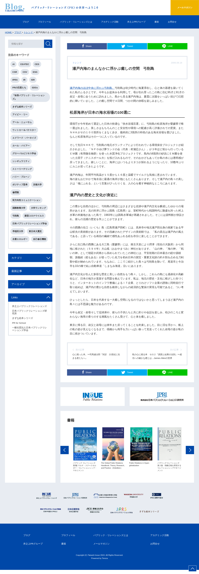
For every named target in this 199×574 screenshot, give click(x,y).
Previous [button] (64, 456)
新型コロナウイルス (34, 217)
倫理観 (16, 193)
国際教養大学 (19, 209)
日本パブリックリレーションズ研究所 (29, 313)
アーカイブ (18, 285)
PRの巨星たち (19, 88)
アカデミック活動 (110, 22)
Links (15, 298)
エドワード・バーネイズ (24, 138)
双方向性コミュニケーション (27, 201)
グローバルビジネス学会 (24, 154)
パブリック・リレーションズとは (74, 22)
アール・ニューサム (22, 123)
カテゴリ (17, 259)
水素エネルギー (20, 240)
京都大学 (37, 185)
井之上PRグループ (139, 22)
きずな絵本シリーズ (22, 107)
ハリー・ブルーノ (21, 178)
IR (25, 80)
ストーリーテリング (22, 170)
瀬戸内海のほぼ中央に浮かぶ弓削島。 (92, 87)
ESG (35, 72)
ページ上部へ (193, 569)
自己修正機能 (39, 240)
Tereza (105, 562)
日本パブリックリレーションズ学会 (30, 225)
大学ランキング (38, 209)
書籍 (160, 22)
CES (37, 64)
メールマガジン (183, 7)
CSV (25, 72)
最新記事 (17, 272)
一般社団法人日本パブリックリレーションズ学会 (29, 330)
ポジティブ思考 (20, 185)
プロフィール (41, 22)
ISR (33, 80)
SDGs (35, 88)
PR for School (19, 324)
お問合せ (176, 22)
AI (14, 64)
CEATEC (24, 64)
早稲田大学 (18, 232)
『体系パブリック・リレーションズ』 (29, 97)
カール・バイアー (21, 146)
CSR (15, 72)
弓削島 (16, 217)
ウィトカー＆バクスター (24, 130)
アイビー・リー (20, 115)
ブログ (21, 22)
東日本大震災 (35, 232)
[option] (85, 455)
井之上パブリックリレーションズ (29, 307)
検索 (48, 44)
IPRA (15, 80)
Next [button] (190, 456)
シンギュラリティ (21, 162)
